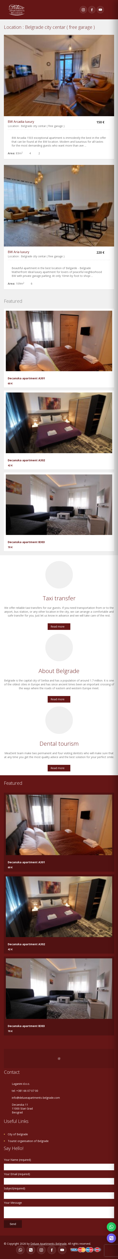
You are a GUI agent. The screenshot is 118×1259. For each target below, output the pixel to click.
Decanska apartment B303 (26, 542)
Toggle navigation (110, 10)
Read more (58, 626)
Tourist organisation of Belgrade (28, 1141)
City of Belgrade (18, 1134)
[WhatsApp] (20, 1250)
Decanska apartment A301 (26, 378)
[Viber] (31, 1250)
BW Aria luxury (18, 252)
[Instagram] (83, 9)
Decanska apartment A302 (26, 460)
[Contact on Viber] (111, 1238)
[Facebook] (92, 9)
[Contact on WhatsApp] (111, 1227)
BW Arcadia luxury (21, 121)
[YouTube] (100, 9)
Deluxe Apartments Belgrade (48, 1243)
